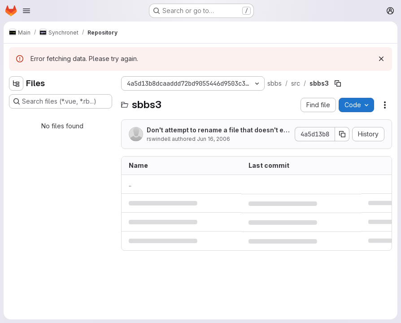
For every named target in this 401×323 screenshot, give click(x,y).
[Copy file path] (338, 83)
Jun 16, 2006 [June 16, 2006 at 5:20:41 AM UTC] (213, 138)
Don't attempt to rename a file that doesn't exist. (218, 130)
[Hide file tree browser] (16, 83)
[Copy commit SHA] (342, 134)
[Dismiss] (381, 58)
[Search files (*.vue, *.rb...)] (60, 101)
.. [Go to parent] (130, 184)
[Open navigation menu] (26, 11)
